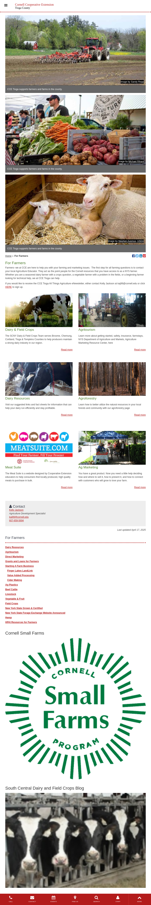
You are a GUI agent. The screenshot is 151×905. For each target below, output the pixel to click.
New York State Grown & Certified (24, 608)
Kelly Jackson (16, 510)
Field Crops (11, 603)
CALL (10, 899)
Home (8, 256)
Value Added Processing (21, 575)
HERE (8, 287)
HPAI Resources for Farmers (21, 622)
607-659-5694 (16, 520)
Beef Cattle (11, 589)
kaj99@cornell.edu (19, 517)
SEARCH (96, 899)
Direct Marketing (14, 556)
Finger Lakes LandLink (20, 570)
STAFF (118, 899)
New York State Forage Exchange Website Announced (35, 613)
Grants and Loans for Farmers (22, 561)
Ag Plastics (11, 584)
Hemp (8, 617)
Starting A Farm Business (19, 566)
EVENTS (53, 899)
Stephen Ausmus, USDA (131, 241)
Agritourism (12, 552)
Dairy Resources (14, 547)
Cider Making (14, 580)
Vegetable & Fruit (14, 598)
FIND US (75, 899)
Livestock (10, 594)
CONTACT (32, 899)
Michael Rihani (136, 161)
